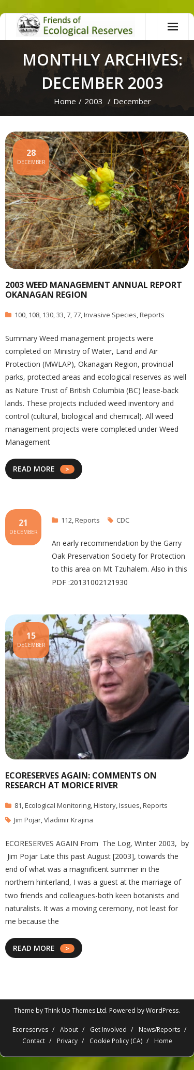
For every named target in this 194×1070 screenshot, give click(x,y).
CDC (122, 520)
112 (66, 520)
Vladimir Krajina (68, 819)
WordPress (162, 1010)
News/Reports (159, 1029)
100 (19, 314)
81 (18, 805)
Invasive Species (110, 314)
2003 (93, 101)
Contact (33, 1040)
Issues (129, 805)
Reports (152, 314)
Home (65, 101)
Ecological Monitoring (58, 805)
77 (77, 314)
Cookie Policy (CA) (115, 1040)
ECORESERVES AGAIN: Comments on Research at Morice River (81, 780)
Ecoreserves (30, 1029)
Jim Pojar (27, 819)
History (105, 805)
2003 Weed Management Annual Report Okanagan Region (93, 289)
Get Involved (108, 1029)
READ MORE (34, 469)
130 (47, 314)
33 (60, 314)
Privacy (67, 1040)
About (69, 1029)
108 (33, 314)
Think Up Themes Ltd (75, 1010)
